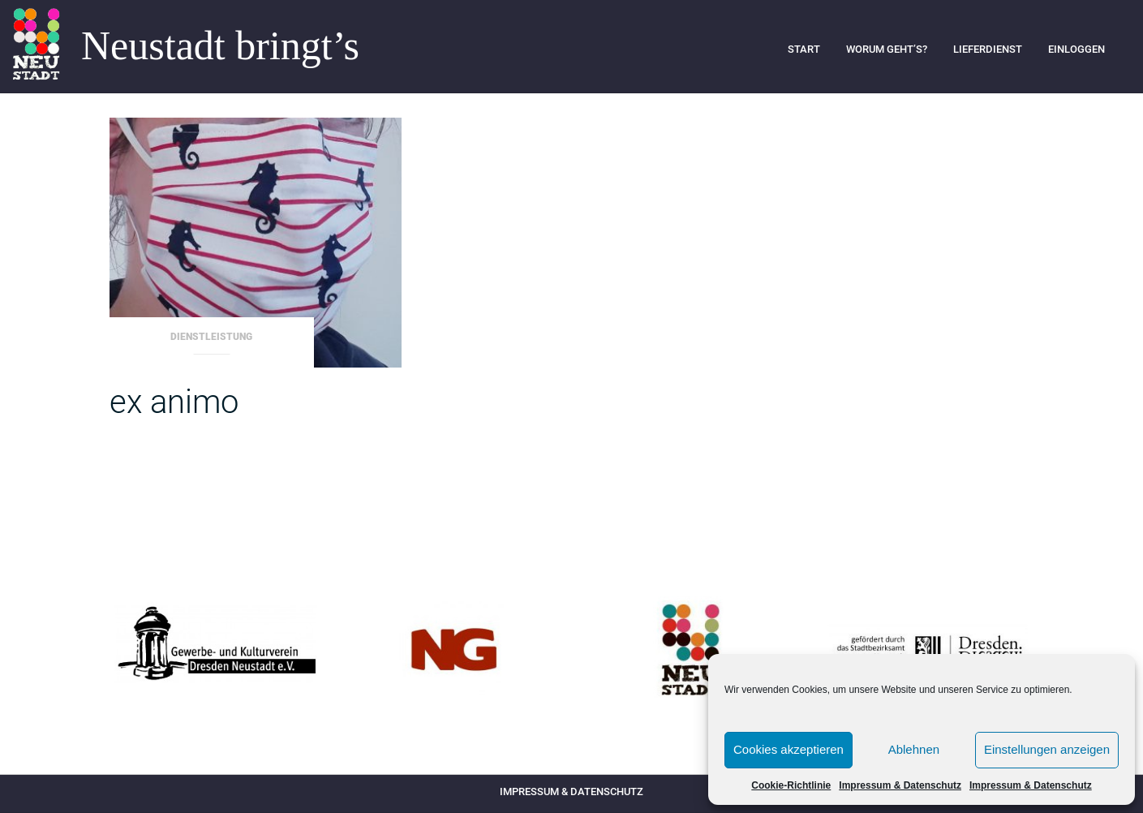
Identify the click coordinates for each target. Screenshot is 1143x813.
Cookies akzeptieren (788, 749)
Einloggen (1076, 49)
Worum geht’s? (886, 49)
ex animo (174, 402)
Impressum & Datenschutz (900, 785)
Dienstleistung (211, 336)
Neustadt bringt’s (220, 46)
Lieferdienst (987, 49)
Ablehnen (913, 749)
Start (804, 49)
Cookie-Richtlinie (791, 785)
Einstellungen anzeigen (1047, 749)
